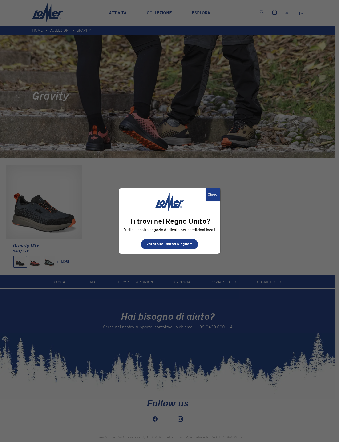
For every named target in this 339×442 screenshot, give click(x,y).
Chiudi (213, 194)
